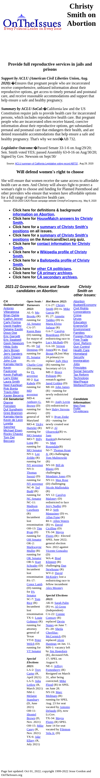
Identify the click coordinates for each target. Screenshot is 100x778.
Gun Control (81, 346)
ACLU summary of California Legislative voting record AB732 (46, 163)
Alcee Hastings (55, 641)
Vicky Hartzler (35, 426)
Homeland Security (80, 355)
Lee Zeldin (33, 455)
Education (80, 322)
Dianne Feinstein (9, 404)
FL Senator (33, 357)
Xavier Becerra (13, 395)
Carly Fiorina (12, 322)
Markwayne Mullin (34, 548)
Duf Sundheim (13, 409)
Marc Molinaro (54, 694)
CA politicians (80, 411)
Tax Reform (81, 374)
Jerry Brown (11, 350)
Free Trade (80, 339)
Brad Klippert (53, 560)
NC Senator (34, 498)
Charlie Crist (35, 364)
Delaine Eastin (13, 329)
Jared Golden (54, 383)
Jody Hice (62, 361)
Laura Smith (11, 381)
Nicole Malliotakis (57, 487)
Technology (81, 378)
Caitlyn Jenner (13, 319)
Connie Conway (55, 615)
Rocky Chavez (13, 434)
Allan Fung (53, 517)
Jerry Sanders (12, 353)
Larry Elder (10, 378)
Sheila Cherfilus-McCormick (54, 632)
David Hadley (12, 325)
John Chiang (11, 357)
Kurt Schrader (34, 563)
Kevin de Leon (13, 420)
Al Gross (60, 606)
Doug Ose (10, 332)
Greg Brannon (13, 413)
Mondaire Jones (56, 476)
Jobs (76, 364)
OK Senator (34, 558)
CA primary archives (54, 273)
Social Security (83, 371)
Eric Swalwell (12, 339)
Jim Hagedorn (58, 651)
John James (62, 387)
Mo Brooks (33, 314)
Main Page (79, 405)
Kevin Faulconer (10, 369)
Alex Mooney (54, 588)
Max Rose (62, 480)
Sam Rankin (50, 437)
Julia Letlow (34, 682)
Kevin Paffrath (12, 374)
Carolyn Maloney (56, 496)
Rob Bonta (10, 388)
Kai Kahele (33, 381)
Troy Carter (34, 671)
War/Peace (80, 381)
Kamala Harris (13, 364)
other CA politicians (54, 269)
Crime (77, 315)
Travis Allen (11, 392)
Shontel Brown (31, 716)
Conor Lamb (35, 584)
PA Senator (31, 593)
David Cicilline (54, 526)
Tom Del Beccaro (9, 439)
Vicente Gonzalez (57, 550)
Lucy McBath (54, 342)
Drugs (77, 319)
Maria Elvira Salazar (54, 325)
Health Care (81, 350)
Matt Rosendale (52, 444)
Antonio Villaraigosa (11, 310)
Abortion (78, 301)
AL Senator (34, 323)
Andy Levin (62, 402)
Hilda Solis (10, 346)
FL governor (32, 373)
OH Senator (34, 539)
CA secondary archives (57, 277)
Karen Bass (34, 331)
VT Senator (34, 651)
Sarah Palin (61, 602)
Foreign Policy (82, 336)
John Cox (9, 360)
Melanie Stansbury (33, 697)
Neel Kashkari (12, 385)
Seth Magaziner (52, 511)
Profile (76, 408)
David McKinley (54, 574)
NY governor (35, 465)
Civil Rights (80, 308)
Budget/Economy (84, 305)
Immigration (81, 360)
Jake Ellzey (34, 738)
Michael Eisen (12, 430)
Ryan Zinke (61, 416)
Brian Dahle (11, 315)
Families (78, 332)
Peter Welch (34, 641)
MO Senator (34, 435)
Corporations (81, 312)
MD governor (32, 392)
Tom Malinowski (56, 457)
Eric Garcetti (11, 336)
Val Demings (33, 347)
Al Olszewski (52, 429)
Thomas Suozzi (32, 474)
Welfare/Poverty (84, 385)
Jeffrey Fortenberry (54, 667)
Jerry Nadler (53, 506)
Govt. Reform (82, 343)
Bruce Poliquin (54, 373)
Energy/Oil (80, 325)
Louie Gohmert (34, 619)
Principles (79, 367)
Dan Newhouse (56, 567)
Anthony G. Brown (34, 403)
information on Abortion (33, 214)
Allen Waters (61, 521)
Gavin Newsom (13, 343)
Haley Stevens (61, 409)
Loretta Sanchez (9, 425)
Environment (81, 329)
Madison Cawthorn (33, 507)
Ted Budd (33, 489)
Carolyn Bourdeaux (55, 333)
